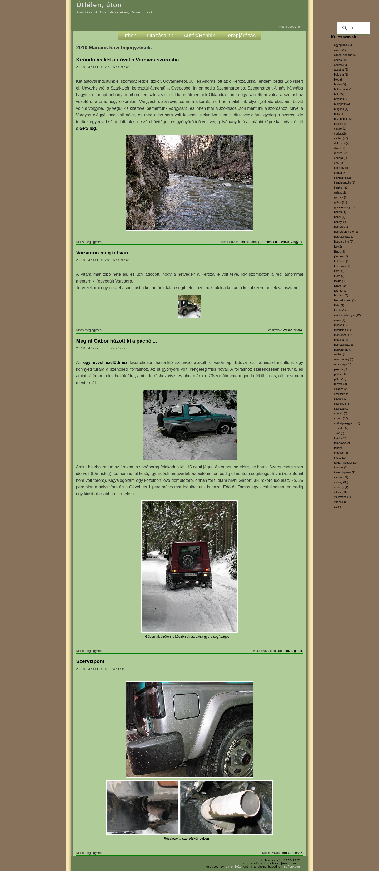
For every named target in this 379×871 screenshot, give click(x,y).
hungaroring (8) (343, 241)
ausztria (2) (341, 69)
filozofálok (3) (342, 177)
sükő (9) (339, 433)
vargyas (296, 242)
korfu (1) (339, 271)
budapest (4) (342, 104)
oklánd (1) (340, 354)
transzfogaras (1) (344, 472)
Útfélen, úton (99, 4)
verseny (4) (341, 487)
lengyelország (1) (345, 300)
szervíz (297, 853)
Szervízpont (90, 661)
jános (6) (339, 251)
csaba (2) (340, 133)
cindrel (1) (340, 128)
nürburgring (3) (343, 349)
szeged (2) (340, 398)
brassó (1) (340, 99)
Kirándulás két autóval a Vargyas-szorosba (127, 59)
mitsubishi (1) (342, 329)
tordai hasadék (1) (345, 462)
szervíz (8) (340, 413)
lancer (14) (340, 285)
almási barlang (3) (345, 54)
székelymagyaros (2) (347, 423)
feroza (284, 242)
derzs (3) (339, 148)
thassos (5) (341, 452)
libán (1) (339, 305)
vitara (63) (340, 492)
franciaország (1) (344, 182)
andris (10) (340, 59)
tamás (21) (340, 438)
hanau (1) (340, 212)
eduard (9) (340, 158)
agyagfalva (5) (343, 45)
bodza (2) (340, 84)
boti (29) (339, 94)
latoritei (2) (340, 290)
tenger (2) (340, 447)
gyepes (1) (340, 197)
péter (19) (340, 379)
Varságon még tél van (102, 252)
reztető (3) (340, 383)
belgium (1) (341, 74)
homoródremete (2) (346, 231)
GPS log (87, 128)
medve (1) (340, 324)
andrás (267, 242)
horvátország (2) (344, 236)
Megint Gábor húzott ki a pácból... (116, 341)
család (277, 651)
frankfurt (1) (341, 187)
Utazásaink (160, 35)
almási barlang (250, 242)
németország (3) (344, 344)
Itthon (130, 35)
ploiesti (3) (340, 369)
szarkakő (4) (342, 393)
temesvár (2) (342, 442)
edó (275, 242)
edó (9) (338, 163)
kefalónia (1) (342, 261)
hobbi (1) (339, 217)
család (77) (341, 138)
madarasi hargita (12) (347, 315)
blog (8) (338, 79)
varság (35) (341, 482)
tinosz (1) (340, 457)
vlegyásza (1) (342, 496)
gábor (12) (340, 202)
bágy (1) (339, 113)
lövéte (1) (340, 310)
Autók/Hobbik (199, 35)
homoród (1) (341, 226)
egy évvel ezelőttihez (105, 362)
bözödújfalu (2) (343, 118)
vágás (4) (340, 501)
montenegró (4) (343, 334)
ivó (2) (338, 246)
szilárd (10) (341, 418)
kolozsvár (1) (342, 266)
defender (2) (341, 143)
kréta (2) (339, 276)
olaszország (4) (343, 359)
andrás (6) (340, 64)
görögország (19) (344, 207)
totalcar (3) (340, 467)
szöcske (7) (341, 428)
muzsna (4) (341, 339)
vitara (298, 330)
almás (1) (340, 50)
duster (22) (341, 153)
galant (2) (340, 192)
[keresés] (352, 28)
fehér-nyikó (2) (343, 167)
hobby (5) (340, 222)
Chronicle (233, 867)
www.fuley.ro (289, 27)
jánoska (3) (341, 256)
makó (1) (339, 320)
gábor (298, 651)
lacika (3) (339, 281)
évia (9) (338, 506)
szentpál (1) (341, 408)
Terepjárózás (241, 35)
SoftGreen (292, 867)
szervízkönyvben (195, 838)
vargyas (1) (341, 477)
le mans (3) (341, 295)
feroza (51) (341, 172)
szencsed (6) (342, 403)
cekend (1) (340, 123)
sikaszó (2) (341, 388)
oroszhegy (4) (342, 364)
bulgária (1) (341, 109)
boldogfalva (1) (343, 89)
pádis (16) (340, 374)
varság (287, 330)
